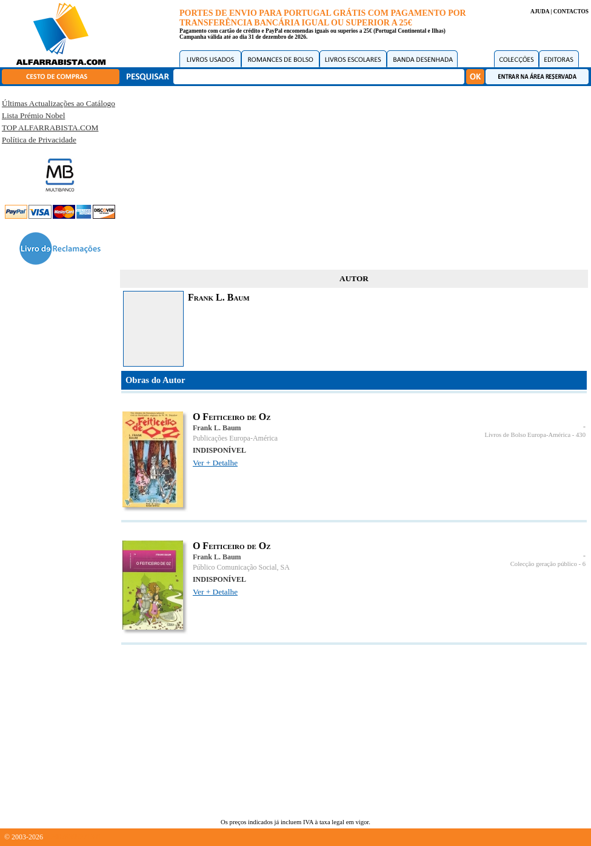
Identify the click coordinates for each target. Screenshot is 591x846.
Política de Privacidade (39, 139)
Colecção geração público (543, 564)
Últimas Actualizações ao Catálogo (58, 103)
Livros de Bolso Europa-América (527, 434)
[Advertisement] (354, 176)
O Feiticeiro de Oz (232, 416)
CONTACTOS (571, 11)
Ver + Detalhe (215, 462)
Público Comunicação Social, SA (241, 567)
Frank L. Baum (217, 428)
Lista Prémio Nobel (33, 115)
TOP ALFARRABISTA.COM (50, 127)
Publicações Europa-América (235, 438)
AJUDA (539, 11)
